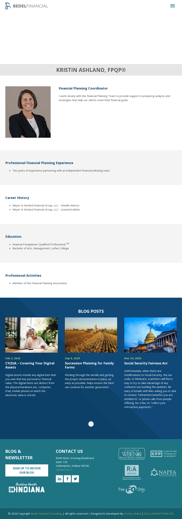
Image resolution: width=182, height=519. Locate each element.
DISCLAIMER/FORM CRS (159, 513)
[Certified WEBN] (132, 454)
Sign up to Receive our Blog (27, 470)
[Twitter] (75, 478)
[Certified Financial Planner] (163, 453)
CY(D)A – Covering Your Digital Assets (29, 365)
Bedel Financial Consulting (46, 513)
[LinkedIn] (59, 478)
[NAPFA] (163, 472)
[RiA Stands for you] (132, 472)
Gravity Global (132, 513)
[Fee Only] (132, 489)
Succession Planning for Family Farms (89, 365)
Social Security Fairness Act (146, 363)
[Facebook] (67, 478)
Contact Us (63, 469)
